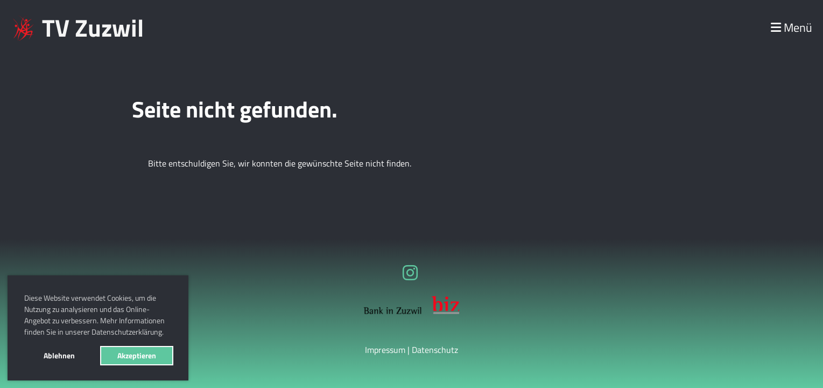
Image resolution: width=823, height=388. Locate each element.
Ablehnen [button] (59, 356)
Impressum (385, 349)
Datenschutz (435, 349)
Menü (791, 27)
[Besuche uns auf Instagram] (410, 273)
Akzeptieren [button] (136, 356)
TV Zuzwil (93, 28)
